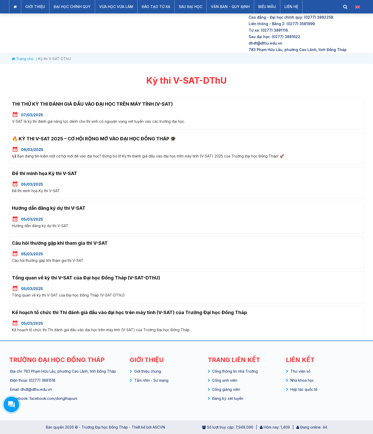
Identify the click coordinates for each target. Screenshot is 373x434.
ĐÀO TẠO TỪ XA (156, 6)
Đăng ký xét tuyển (227, 398)
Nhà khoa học (302, 380)
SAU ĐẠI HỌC (190, 6)
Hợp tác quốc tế (303, 389)
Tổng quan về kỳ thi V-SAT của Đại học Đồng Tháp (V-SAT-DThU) (86, 277)
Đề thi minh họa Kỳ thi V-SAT (44, 173)
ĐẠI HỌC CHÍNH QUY (72, 6)
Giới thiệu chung (147, 371)
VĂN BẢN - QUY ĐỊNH (230, 6)
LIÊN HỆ (291, 6)
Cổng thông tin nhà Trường (235, 371)
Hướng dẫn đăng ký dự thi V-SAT (48, 208)
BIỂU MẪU (267, 6)
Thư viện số (300, 371)
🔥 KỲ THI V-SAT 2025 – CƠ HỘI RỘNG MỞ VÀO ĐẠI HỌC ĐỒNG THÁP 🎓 (94, 138)
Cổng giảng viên (226, 389)
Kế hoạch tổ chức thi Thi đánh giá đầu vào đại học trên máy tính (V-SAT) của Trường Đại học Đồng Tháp (129, 312)
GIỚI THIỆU (35, 6)
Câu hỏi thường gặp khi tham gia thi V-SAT (60, 243)
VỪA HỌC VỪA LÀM (116, 6)
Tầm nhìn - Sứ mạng (151, 380)
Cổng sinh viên (224, 380)
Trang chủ (22, 58)
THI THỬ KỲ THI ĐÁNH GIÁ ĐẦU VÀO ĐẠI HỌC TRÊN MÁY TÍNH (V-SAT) (92, 104)
